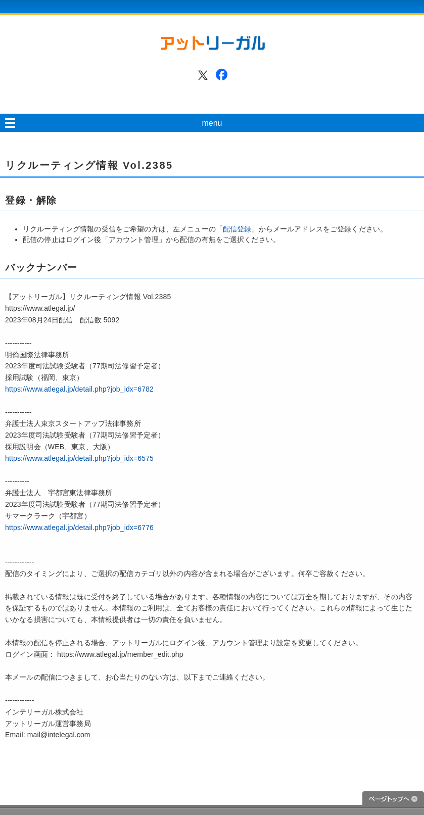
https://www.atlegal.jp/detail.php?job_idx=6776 (79, 527)
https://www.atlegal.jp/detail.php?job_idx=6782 (79, 389)
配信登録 (237, 229)
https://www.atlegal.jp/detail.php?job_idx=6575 (79, 458)
